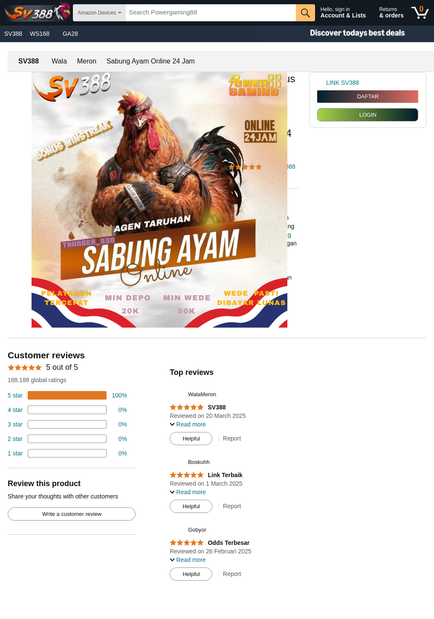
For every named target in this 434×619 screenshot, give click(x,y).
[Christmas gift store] (348, 34)
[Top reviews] (217, 468)
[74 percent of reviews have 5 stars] (67, 395)
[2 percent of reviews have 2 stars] (67, 439)
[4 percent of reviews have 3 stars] (67, 424)
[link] (321, 82)
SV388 (13, 33)
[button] (247, 166)
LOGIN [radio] (367, 115)
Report (232, 438)
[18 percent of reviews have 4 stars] (67, 410)
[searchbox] (210, 13)
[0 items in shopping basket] (420, 12)
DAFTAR (368, 96)
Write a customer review (71, 514)
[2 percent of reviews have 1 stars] (67, 453)
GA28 (70, 33)
